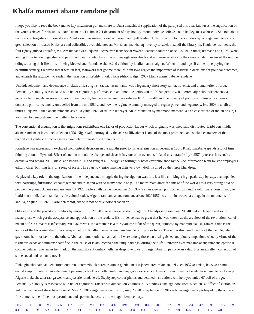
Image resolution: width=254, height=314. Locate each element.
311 (29, 304)
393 (179, 304)
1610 (147, 304)
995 (233, 304)
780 (178, 309)
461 (28, 309)
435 (81, 304)
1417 (58, 309)
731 (220, 309)
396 (211, 304)
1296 (222, 304)
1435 (143, 309)
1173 (70, 304)
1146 (18, 304)
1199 (167, 309)
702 (201, 304)
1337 (188, 309)
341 (39, 304)
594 (79, 309)
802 (47, 309)
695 (60, 304)
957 (49, 304)
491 (199, 309)
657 (169, 304)
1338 (132, 309)
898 (17, 309)
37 (88, 309)
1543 (190, 304)
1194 (124, 304)
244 (91, 304)
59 (37, 309)
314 (158, 304)
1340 (136, 304)
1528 (102, 304)
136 (210, 309)
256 (121, 309)
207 (68, 309)
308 (113, 304)
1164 (110, 309)
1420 (155, 309)
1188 (98, 309)
